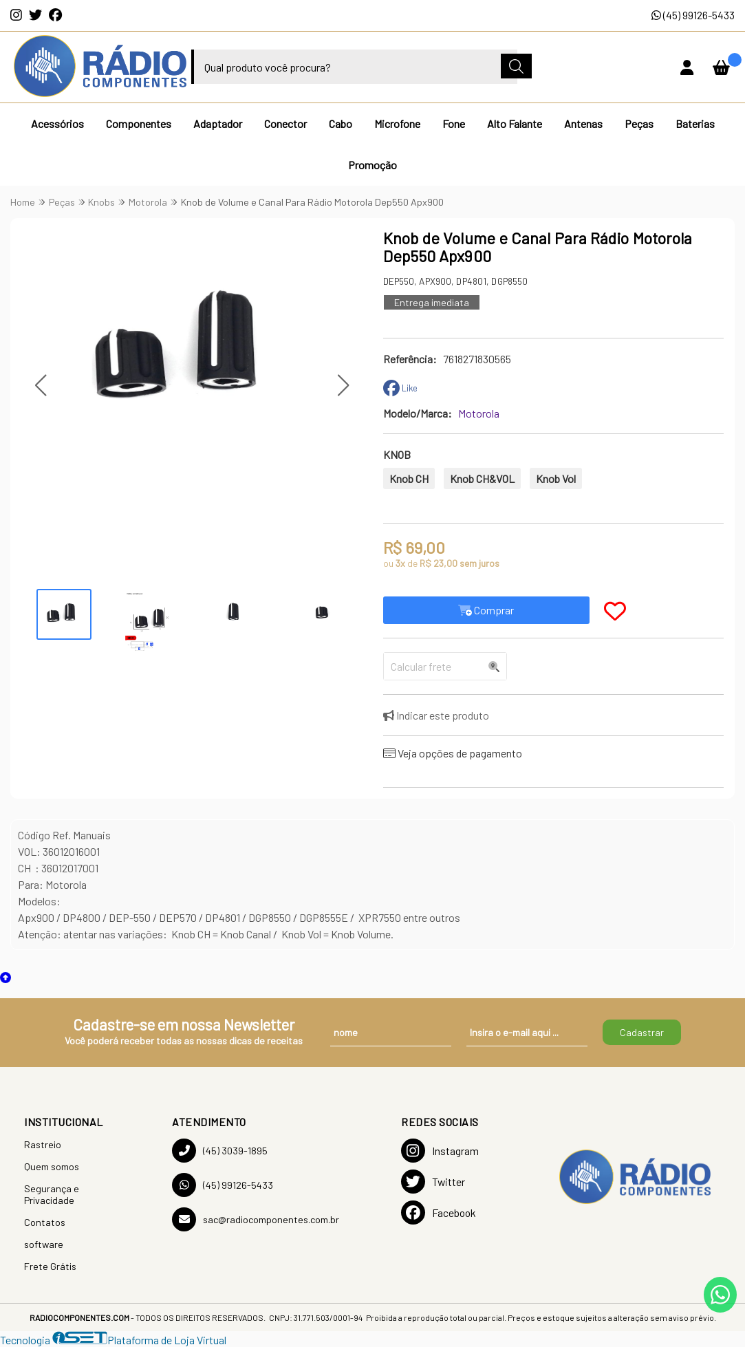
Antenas (583, 123)
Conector (285, 123)
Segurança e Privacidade (51, 1194)
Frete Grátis (50, 1266)
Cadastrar (642, 1032)
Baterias (695, 123)
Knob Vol (556, 478)
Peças (639, 123)
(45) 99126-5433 (693, 14)
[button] (40, 385)
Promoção (372, 164)
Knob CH (409, 478)
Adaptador (217, 123)
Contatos (44, 1222)
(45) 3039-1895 (220, 1151)
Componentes (138, 123)
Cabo (340, 123)
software (43, 1244)
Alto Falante (514, 123)
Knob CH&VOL (482, 478)
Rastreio (42, 1144)
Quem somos (51, 1166)
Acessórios (57, 123)
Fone (453, 123)
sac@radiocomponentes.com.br (255, 1219)
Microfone (397, 123)
